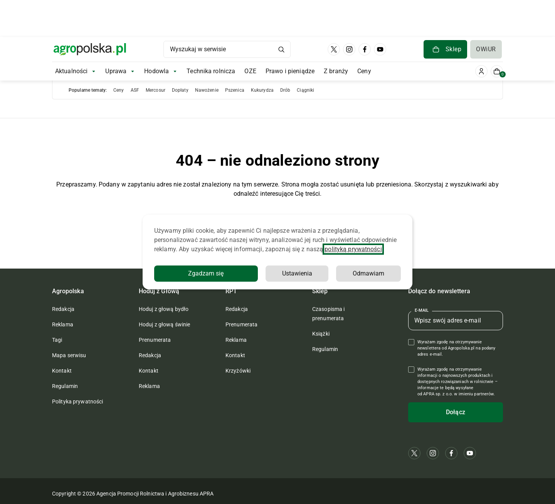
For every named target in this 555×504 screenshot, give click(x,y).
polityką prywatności (353, 249)
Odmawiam (368, 273)
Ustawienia (297, 273)
